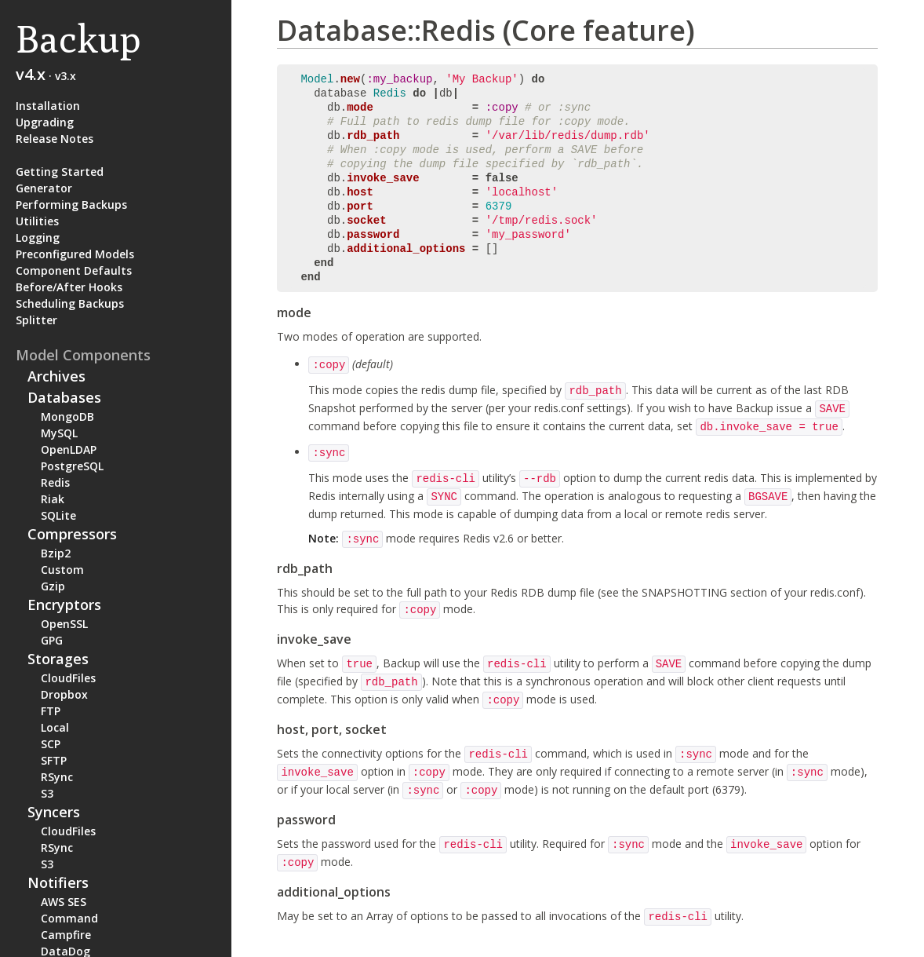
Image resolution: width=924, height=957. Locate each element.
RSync (57, 776)
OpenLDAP (68, 449)
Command (69, 918)
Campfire (66, 934)
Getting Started (60, 171)
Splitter (36, 319)
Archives (56, 376)
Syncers (53, 811)
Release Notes (54, 138)
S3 (47, 793)
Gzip (53, 586)
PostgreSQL (72, 465)
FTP (50, 710)
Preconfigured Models (75, 254)
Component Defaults (74, 270)
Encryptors (64, 604)
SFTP (54, 760)
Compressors (72, 533)
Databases (64, 397)
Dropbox (64, 694)
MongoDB (67, 416)
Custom (62, 569)
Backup (78, 38)
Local (55, 727)
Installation (48, 105)
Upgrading (45, 122)
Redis (55, 482)
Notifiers (58, 882)
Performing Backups (71, 204)
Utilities (37, 221)
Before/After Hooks (69, 286)
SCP (50, 743)
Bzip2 (56, 553)
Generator (44, 188)
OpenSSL (64, 623)
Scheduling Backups (70, 303)
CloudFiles (68, 677)
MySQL (59, 433)
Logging (38, 237)
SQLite (58, 515)
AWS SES (63, 901)
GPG (52, 640)
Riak (52, 498)
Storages (58, 658)
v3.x (65, 75)
